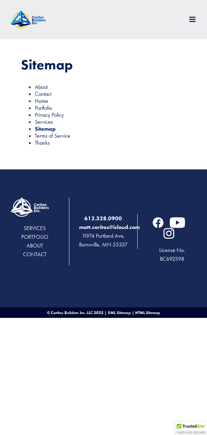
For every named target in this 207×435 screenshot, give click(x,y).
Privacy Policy (49, 115)
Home (41, 101)
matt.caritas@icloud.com (109, 227)
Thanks (42, 142)
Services (44, 121)
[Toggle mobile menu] (193, 19)
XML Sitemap (119, 312)
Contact (43, 94)
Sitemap (45, 128)
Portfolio (43, 108)
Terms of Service (52, 135)
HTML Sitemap (147, 312)
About (41, 87)
